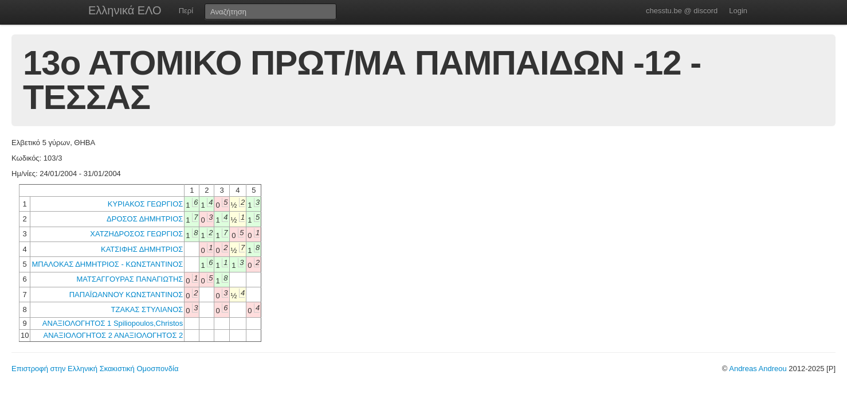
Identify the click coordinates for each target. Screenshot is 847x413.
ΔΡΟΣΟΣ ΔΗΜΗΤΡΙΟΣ (145, 219)
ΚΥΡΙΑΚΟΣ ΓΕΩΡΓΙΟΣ (145, 204)
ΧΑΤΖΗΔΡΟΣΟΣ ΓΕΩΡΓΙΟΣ (136, 233)
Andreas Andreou (757, 368)
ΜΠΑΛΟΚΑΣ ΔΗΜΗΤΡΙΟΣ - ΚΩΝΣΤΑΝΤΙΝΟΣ (107, 264)
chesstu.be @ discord (681, 10)
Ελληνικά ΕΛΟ (125, 10)
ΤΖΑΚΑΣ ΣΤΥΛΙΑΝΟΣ (147, 309)
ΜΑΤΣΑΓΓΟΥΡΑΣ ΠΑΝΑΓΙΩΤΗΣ (129, 279)
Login (738, 10)
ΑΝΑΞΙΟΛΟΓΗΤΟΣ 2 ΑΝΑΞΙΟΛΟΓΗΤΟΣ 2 (113, 335)
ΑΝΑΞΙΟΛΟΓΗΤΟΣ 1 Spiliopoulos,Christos (112, 323)
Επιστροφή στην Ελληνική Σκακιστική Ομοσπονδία (94, 368)
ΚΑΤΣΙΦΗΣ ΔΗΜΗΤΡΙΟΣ (142, 249)
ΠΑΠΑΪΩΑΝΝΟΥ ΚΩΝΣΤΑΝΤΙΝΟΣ (126, 294)
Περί (186, 10)
